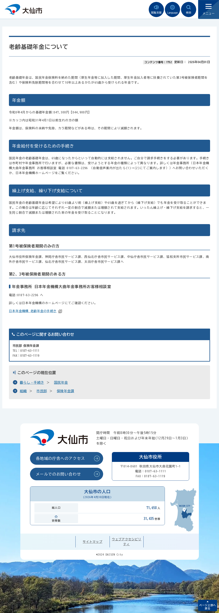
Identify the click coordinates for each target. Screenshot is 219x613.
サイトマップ (92, 541)
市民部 (41, 391)
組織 (23, 391)
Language (172, 9)
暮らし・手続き (32, 382)
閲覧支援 (156, 9)
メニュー (208, 9)
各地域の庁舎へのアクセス (60, 458)
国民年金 (61, 382)
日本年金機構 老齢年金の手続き (33, 310)
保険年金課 (65, 391)
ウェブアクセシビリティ (127, 542)
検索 (188, 9)
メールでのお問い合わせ (58, 474)
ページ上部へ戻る (207, 607)
